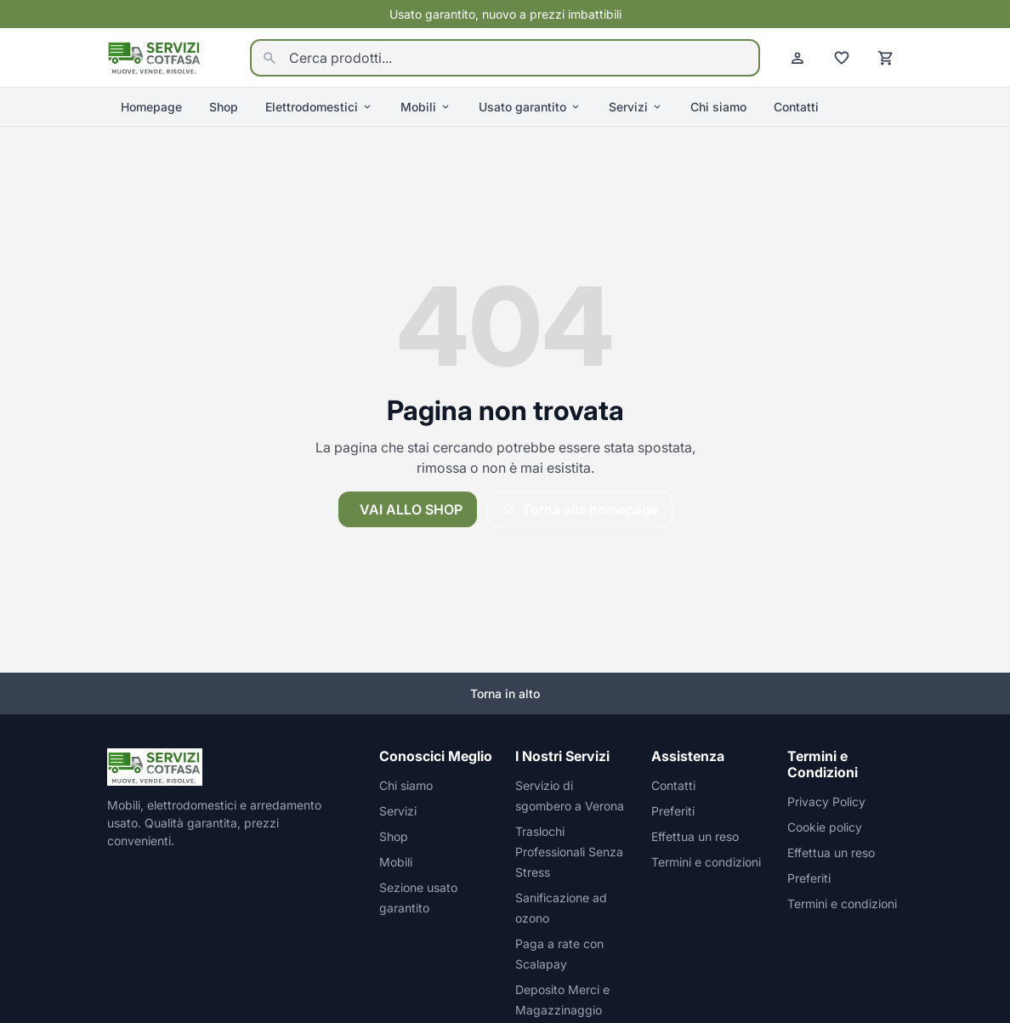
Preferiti (673, 811)
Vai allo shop (411, 509)
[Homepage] (154, 56)
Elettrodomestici (319, 106)
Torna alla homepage (580, 509)
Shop (223, 106)
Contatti (796, 106)
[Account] (797, 58)
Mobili (425, 106)
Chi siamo (718, 106)
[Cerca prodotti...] (505, 58)
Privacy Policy (826, 801)
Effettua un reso (695, 836)
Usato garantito (530, 106)
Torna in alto (505, 693)
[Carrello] (886, 58)
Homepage (151, 106)
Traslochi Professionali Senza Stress (569, 851)
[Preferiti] (842, 58)
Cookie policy (824, 827)
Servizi (636, 106)
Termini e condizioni (706, 862)
